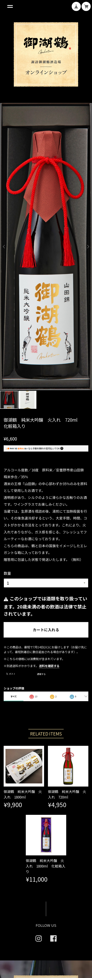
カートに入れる (46, 421)
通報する (41, 466)
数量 (7, 365)
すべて (13, 488)
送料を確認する (49, 458)
